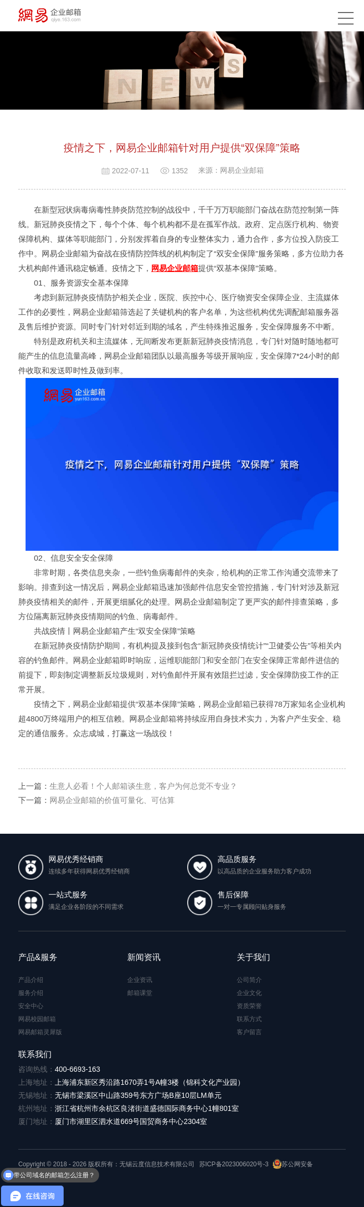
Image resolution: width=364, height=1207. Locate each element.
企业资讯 (139, 980)
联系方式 (249, 1019)
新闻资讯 (144, 957)
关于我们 (253, 957)
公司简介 (249, 980)
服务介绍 (30, 993)
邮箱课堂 (139, 993)
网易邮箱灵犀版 (40, 1032)
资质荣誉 (249, 1006)
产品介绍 (30, 980)
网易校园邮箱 (37, 1019)
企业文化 (249, 993)
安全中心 (30, 1006)
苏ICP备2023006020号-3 (234, 1164)
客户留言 (249, 1032)
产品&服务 (37, 957)
